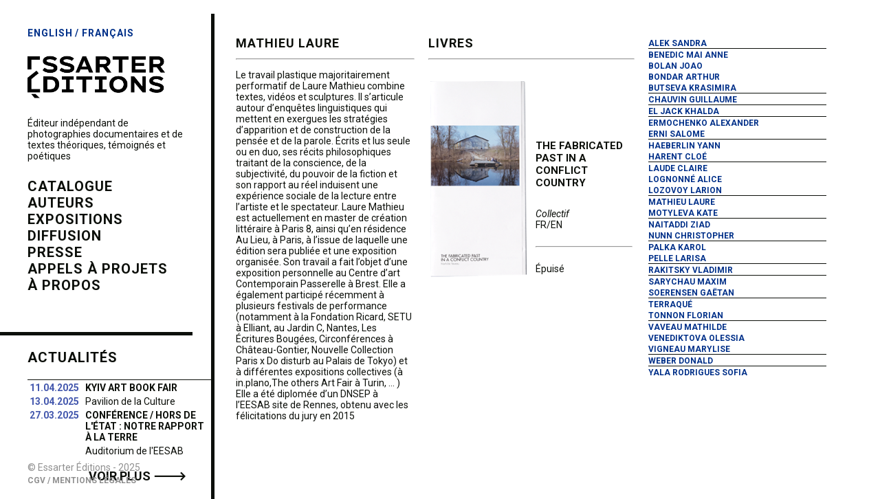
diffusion (65, 236)
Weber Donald (680, 361)
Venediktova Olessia (696, 338)
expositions (75, 219)
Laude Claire (677, 168)
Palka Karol (677, 247)
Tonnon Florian (685, 315)
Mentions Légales (94, 480)
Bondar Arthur (684, 77)
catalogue (70, 186)
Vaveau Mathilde (687, 327)
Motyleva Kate (683, 213)
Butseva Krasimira (692, 88)
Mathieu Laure (681, 202)
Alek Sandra (677, 43)
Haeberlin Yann (684, 146)
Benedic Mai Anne (688, 55)
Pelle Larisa (677, 258)
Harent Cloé (677, 157)
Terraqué (670, 304)
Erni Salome (676, 134)
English (50, 32)
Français (108, 32)
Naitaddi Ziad (679, 225)
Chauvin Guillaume (692, 99)
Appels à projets (98, 268)
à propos (64, 285)
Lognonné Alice (685, 179)
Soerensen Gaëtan (691, 293)
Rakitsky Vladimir (690, 270)
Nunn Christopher (691, 236)
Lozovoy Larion (685, 190)
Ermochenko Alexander (703, 123)
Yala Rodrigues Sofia (697, 372)
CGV (36, 480)
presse (55, 252)
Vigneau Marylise (689, 349)
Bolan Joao (675, 66)
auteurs (61, 203)
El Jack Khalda (683, 111)
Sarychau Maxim (687, 282)
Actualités (73, 357)
